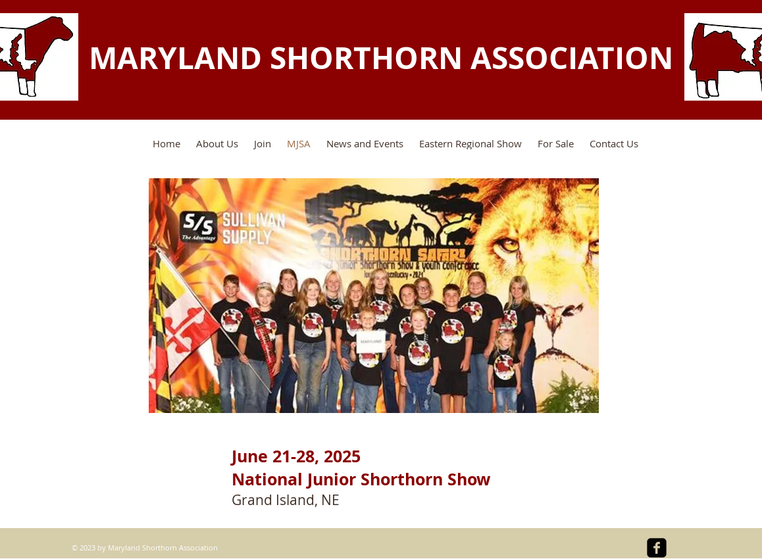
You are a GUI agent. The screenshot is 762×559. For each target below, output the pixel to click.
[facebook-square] (657, 548)
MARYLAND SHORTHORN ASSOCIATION (381, 57)
